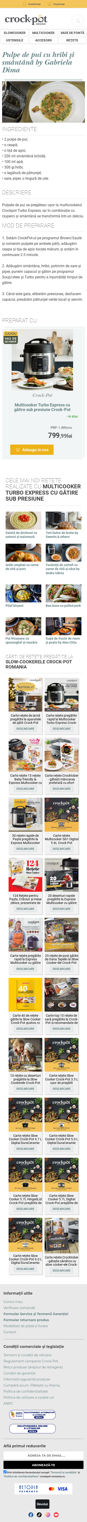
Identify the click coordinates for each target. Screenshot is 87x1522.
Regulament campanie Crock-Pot (30, 1361)
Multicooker (43, 33)
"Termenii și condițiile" (63, 1472)
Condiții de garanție (19, 1373)
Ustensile (14, 40)
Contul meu (13, 1302)
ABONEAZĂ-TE (43, 1465)
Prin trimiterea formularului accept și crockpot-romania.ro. (41, 1474)
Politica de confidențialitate (25, 1391)
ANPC (8, 1403)
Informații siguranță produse (26, 1379)
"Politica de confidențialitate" (21, 1476)
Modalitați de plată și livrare (25, 1326)
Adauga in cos (35, 449)
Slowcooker (15, 33)
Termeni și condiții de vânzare (27, 1355)
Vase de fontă (72, 33)
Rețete (72, 40)
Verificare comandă (19, 1308)
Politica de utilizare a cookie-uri (28, 1397)
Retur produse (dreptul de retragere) (33, 1367)
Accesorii (43, 40)
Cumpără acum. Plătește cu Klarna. (31, 1385)
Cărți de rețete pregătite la (39, 662)
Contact (9, 1332)
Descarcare (25, 728)
